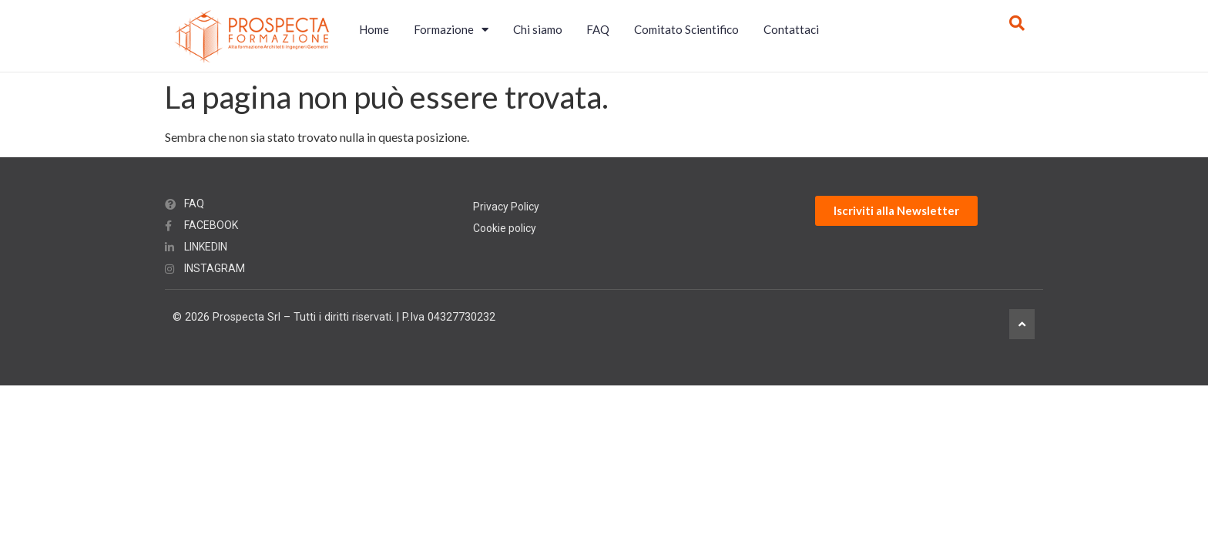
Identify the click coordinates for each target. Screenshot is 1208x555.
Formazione (451, 29)
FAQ (597, 29)
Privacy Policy (506, 206)
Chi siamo (537, 29)
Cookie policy (504, 228)
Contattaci (791, 29)
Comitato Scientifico (686, 29)
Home (374, 29)
